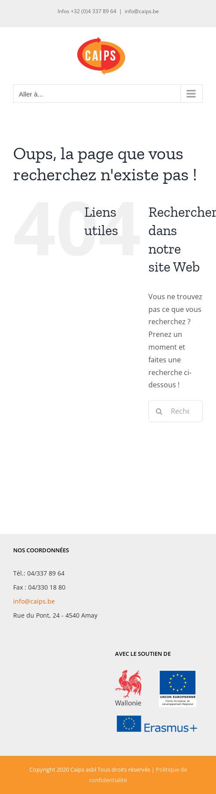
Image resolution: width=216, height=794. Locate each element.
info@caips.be (142, 11)
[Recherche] (159, 411)
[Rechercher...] (175, 411)
